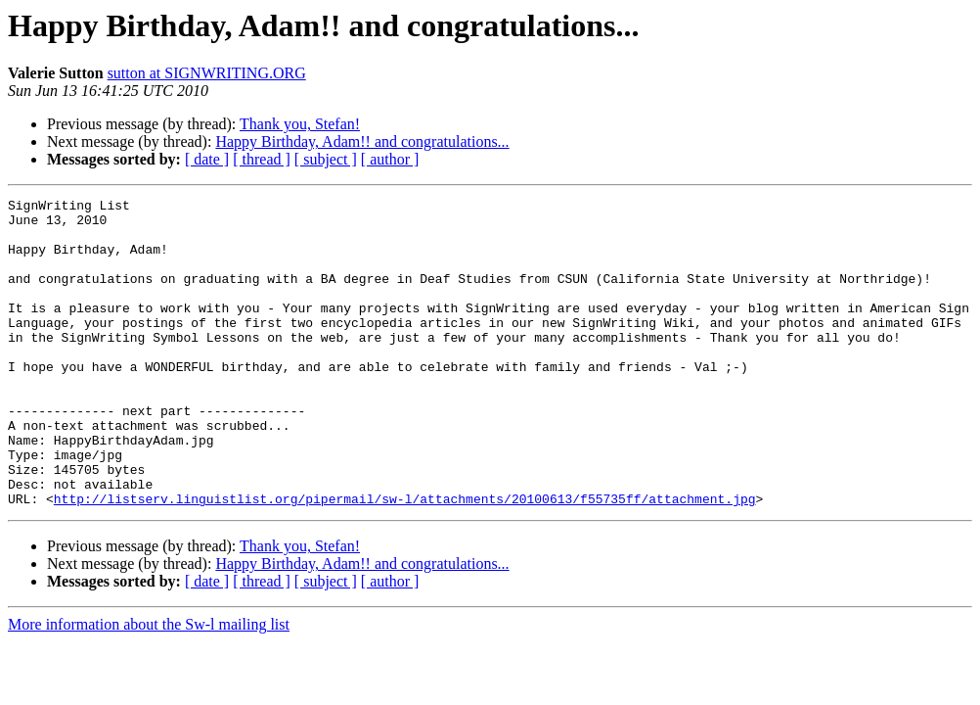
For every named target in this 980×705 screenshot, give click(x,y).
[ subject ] (325, 159)
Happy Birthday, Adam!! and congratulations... (362, 141)
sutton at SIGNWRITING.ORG (207, 73)
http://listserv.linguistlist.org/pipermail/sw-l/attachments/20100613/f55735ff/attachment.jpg (405, 560)
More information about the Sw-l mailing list (149, 686)
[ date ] (207, 159)
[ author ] (390, 159)
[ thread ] (261, 159)
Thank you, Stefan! (300, 124)
